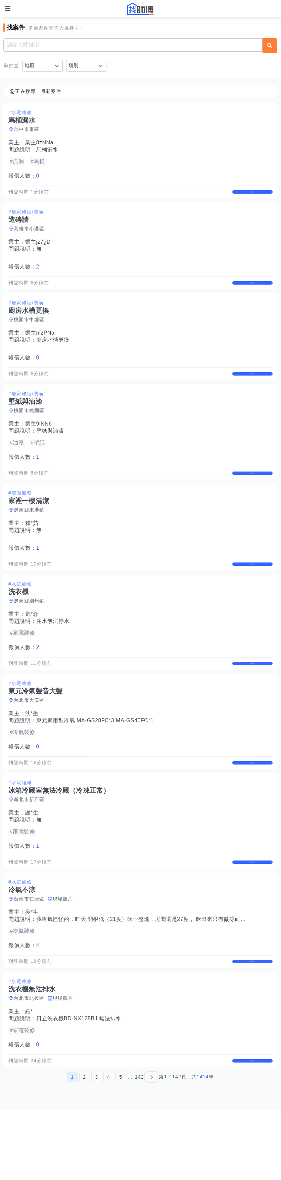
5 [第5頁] (120, 1147)
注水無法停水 (52, 656)
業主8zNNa (39, 142)
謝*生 (32, 862)
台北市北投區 (29, 1061)
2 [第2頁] (84, 1147)
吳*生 (32, 968)
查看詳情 (252, 195)
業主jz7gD (38, 249)
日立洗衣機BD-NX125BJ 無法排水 (79, 1082)
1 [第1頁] (72, 1147)
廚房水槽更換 (52, 354)
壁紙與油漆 (50, 452)
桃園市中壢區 (29, 333)
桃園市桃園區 (29, 431)
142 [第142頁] (139, 1147)
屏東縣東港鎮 (29, 538)
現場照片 (63, 955)
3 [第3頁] (96, 1147)
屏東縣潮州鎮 (29, 636)
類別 (73, 65)
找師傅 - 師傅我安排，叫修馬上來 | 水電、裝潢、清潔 (140, 9)
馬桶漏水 (47, 149)
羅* (29, 1075)
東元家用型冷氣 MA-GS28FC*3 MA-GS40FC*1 (95, 763)
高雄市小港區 (29, 235)
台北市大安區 (29, 742)
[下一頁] (151, 1147)
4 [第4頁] (108, 1147)
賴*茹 (32, 551)
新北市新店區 (29, 848)
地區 (30, 65)
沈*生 (32, 755)
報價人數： (23, 176)
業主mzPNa (40, 347)
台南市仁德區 (29, 955)
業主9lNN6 (38, 445)
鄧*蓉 (32, 649)
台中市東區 (26, 129)
